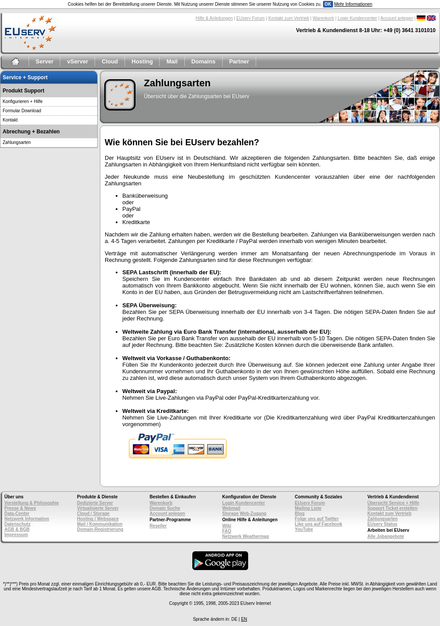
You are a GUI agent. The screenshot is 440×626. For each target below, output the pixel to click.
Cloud (110, 61)
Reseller (158, 525)
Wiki (226, 525)
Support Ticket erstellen (392, 508)
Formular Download (22, 110)
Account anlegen (397, 18)
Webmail (231, 508)
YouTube (304, 529)
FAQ (226, 531)
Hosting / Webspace (98, 518)
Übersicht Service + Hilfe (393, 503)
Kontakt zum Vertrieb (288, 18)
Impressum (16, 534)
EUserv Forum (250, 18)
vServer (77, 61)
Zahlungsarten (17, 142)
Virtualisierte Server (97, 508)
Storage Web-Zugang (244, 513)
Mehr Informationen (353, 4)
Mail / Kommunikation (99, 524)
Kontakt (10, 120)
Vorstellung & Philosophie (31, 503)
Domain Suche (165, 508)
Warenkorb (323, 18)
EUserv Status (382, 524)
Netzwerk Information (26, 518)
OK (328, 4)
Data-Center (16, 513)
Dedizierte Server (95, 503)
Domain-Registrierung (100, 529)
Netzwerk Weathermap (245, 536)
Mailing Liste (308, 508)
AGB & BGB (16, 529)
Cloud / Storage (93, 513)
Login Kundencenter (357, 18)
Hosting (142, 61)
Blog (299, 513)
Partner (239, 61)
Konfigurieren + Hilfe (23, 101)
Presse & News (20, 508)
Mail (171, 61)
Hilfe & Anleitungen (214, 18)
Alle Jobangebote (385, 536)
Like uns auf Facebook (318, 524)
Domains (203, 61)
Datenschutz (17, 524)
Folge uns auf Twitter (317, 518)
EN (244, 619)
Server (44, 61)
